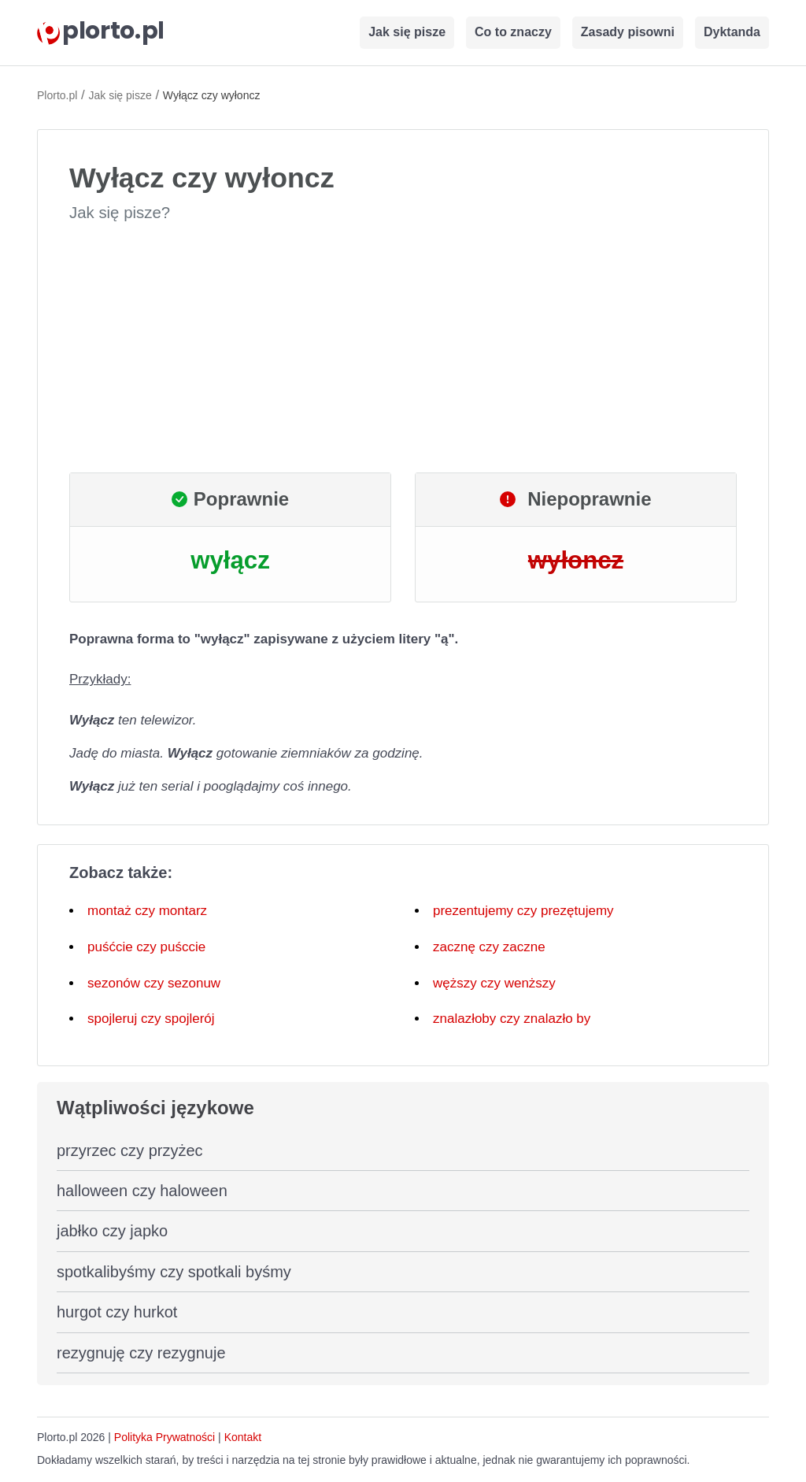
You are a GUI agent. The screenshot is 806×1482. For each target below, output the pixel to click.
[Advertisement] (403, 348)
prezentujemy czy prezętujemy (523, 910)
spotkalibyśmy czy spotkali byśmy (174, 1271)
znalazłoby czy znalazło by (511, 1018)
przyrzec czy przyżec (130, 1150)
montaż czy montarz (147, 910)
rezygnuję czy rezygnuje (141, 1353)
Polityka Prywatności (164, 1437)
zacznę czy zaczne (489, 946)
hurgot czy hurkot (117, 1312)
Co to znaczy (513, 32)
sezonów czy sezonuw (153, 983)
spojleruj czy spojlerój (151, 1018)
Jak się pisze (407, 32)
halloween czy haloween (142, 1190)
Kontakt (242, 1437)
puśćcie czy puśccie (146, 946)
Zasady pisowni (628, 32)
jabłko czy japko (112, 1230)
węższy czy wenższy (494, 983)
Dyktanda (732, 32)
